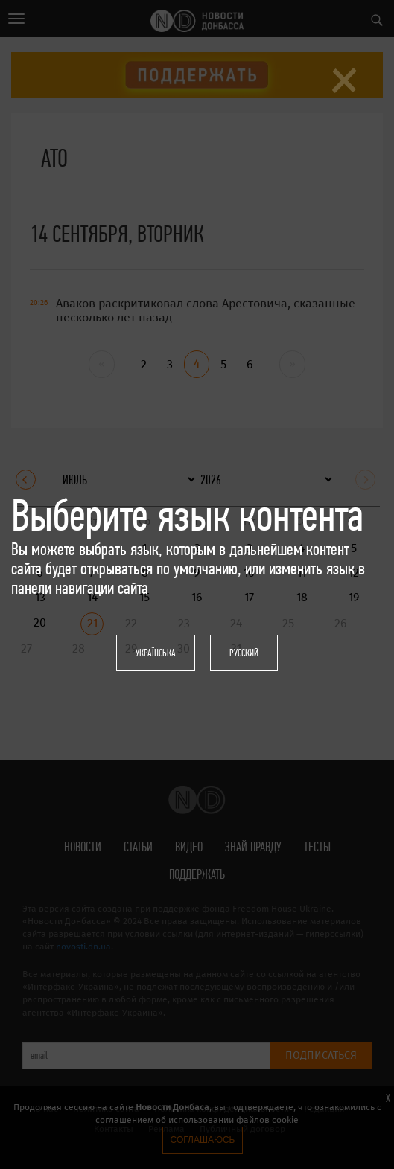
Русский (243, 653)
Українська (156, 653)
